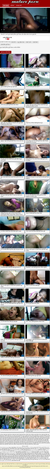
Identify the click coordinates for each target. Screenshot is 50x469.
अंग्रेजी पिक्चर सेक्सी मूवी (11, 434)
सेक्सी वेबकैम (35, 42)
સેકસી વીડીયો (6, 453)
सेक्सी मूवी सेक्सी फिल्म (25, 457)
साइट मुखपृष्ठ (5, 5)
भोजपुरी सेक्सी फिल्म (19, 453)
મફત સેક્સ (12, 449)
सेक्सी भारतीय (28, 42)
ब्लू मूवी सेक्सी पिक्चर (42, 438)
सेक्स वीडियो (24, 452)
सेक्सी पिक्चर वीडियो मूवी (24, 444)
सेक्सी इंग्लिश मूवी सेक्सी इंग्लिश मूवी (15, 441)
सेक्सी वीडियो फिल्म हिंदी (16, 460)
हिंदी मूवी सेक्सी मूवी (39, 454)
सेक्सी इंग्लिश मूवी (13, 448)
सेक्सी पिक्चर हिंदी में (35, 452)
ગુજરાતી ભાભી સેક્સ (26, 451)
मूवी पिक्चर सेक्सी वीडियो (34, 439)
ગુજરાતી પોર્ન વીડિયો (6, 451)
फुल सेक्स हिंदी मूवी (3, 455)
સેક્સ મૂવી (43, 453)
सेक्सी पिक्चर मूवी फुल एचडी (29, 443)
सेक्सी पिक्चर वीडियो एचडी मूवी (14, 444)
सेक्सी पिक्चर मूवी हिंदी (46, 443)
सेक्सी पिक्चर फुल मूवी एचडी (44, 441)
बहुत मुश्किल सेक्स (21, 42)
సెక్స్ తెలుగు (33, 454)
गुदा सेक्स (31, 453)
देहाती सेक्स (12, 451)
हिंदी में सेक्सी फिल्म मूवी (31, 458)
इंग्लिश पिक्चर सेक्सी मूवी (41, 434)
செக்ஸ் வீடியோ (12, 453)
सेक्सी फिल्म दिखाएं (7, 449)
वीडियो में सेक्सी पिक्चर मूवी (18, 440)
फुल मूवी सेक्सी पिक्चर (17, 437)
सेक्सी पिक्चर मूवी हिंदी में (4, 444)
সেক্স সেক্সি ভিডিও (8, 460)
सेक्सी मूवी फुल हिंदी (46, 454)
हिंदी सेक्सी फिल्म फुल (7, 459)
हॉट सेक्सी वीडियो (19, 448)
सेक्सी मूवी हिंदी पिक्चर (6, 448)
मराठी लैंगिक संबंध (9, 458)
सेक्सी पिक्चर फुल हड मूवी (4, 443)
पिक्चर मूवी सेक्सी (35, 435)
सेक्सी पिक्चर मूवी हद (38, 443)
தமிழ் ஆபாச (29, 452)
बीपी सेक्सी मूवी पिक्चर (10, 438)
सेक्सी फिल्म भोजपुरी (42, 449)
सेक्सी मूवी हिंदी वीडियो (26, 448)
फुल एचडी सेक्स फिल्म (9, 437)
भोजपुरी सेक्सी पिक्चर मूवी (18, 439)
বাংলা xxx (38, 448)
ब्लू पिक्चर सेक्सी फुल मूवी (26, 438)
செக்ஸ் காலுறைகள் (18, 451)
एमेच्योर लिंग (13, 42)
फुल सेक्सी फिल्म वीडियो (37, 453)
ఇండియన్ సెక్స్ (9, 455)
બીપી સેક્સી (18, 447)
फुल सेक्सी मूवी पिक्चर (25, 437)
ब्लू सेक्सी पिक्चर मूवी (10, 439)
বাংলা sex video (33, 447)
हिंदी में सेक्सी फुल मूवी (23, 459)
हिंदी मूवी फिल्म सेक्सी (16, 457)
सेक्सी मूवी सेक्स (30, 459)
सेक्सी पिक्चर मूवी (12, 443)
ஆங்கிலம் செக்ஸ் (33, 451)
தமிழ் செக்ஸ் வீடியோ (25, 447)
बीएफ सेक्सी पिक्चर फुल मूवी (43, 437)
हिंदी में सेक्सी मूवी (43, 448)
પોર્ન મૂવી (25, 458)
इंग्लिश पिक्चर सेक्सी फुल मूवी (31, 434)
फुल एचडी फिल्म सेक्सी (42, 435)
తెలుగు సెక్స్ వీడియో (12, 447)
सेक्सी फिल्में (48, 459)
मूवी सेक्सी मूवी (35, 459)
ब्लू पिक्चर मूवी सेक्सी (18, 438)
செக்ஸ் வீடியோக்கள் (4, 447)
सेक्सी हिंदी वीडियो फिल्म (23, 455)
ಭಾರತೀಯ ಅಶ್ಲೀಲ (43, 458)
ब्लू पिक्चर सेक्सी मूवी (35, 438)
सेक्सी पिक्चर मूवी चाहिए (19, 443)
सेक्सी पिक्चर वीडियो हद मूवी (34, 444)
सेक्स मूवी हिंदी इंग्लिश (45, 440)
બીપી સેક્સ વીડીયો (41, 459)
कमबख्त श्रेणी (18, 5)
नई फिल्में (12, 5)
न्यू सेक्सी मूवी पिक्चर (28, 435)
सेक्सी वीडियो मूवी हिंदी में (26, 454)
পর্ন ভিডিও (13, 459)
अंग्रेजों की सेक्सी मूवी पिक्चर (21, 434)
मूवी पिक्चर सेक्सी (26, 439)
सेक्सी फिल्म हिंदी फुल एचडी (41, 455)
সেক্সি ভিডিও (41, 452)
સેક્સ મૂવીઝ (2, 460)
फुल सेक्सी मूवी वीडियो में (33, 437)
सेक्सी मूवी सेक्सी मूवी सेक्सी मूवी (18, 458)
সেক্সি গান (17, 459)
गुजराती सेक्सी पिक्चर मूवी (19, 435)
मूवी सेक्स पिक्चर (19, 452)
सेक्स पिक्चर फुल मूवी (37, 440)
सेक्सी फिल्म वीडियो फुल (40, 457)
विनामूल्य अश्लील (26, 453)
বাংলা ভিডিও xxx (18, 449)
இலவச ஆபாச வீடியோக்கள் (10, 452)
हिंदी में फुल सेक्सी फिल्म (32, 455)
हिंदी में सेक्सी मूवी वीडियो (9, 454)
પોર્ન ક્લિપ (38, 458)
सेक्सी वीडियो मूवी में (15, 455)
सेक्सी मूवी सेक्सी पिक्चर (25, 2)
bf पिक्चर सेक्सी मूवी (3, 434)
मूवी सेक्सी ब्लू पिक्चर (9, 440)
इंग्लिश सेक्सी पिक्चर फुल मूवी (10, 435)
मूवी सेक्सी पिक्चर (42, 439)
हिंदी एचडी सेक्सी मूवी (32, 457)
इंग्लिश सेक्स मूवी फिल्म (25, 449)
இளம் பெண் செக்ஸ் (34, 449)
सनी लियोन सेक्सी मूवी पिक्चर (28, 440)
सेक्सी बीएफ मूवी (33, 448)
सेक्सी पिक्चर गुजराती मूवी (34, 441)
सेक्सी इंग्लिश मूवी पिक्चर (5, 44)
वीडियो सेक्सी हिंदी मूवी (9, 457)
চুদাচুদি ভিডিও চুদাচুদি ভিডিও (41, 447)
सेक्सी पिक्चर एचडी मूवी (25, 441)
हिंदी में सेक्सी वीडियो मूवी (18, 454)
